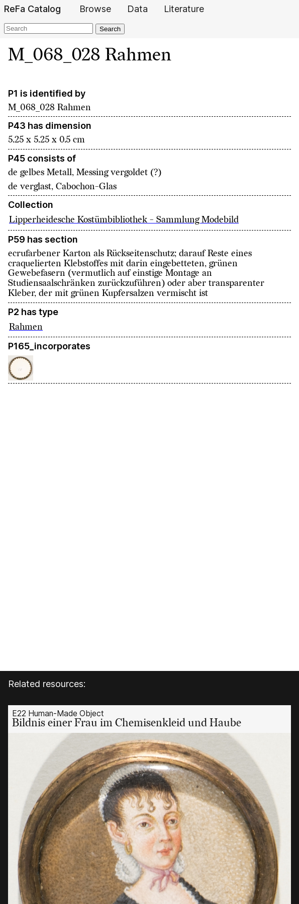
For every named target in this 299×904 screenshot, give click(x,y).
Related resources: (46, 684)
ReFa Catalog (32, 9)
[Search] (48, 28)
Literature (184, 9)
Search (110, 29)
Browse (95, 9)
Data (137, 9)
